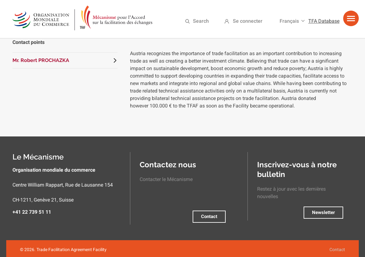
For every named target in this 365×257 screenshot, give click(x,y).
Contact (209, 216)
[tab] (65, 60)
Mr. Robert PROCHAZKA (40, 60)
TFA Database (323, 21)
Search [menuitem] (201, 21)
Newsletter (323, 212)
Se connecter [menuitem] (247, 21)
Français (289, 21)
